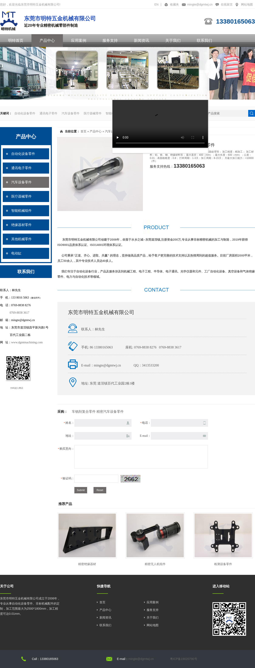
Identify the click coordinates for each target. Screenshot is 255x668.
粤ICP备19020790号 (183, 659)
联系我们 (204, 40)
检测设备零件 (223, 564)
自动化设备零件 (24, 113)
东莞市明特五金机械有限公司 (101, 312)
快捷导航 (103, 586)
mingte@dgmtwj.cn (199, 4)
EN (156, 4)
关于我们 (173, 40)
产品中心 (47, 40)
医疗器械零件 (93, 113)
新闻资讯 (141, 40)
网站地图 (247, 4)
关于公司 (7, 586)
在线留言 (227, 4)
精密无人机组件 (155, 564)
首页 (83, 131)
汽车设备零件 (70, 113)
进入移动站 (221, 586)
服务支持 (110, 40)
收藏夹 (174, 4)
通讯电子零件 (48, 113)
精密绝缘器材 (87, 564)
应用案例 (78, 40)
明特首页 (15, 40)
